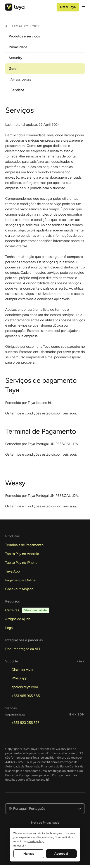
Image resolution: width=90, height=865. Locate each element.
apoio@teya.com (25, 687)
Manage (28, 854)
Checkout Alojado (19, 589)
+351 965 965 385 (26, 696)
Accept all (61, 854)
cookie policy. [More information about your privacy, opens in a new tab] (36, 841)
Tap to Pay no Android (22, 554)
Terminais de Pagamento (24, 545)
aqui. (73, 413)
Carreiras (12, 610)
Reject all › (19, 845)
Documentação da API (22, 649)
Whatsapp (19, 678)
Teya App (12, 571)
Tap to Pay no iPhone (21, 562)
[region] (45, 844)
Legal (9, 628)
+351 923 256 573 (26, 723)
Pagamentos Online (20, 580)
